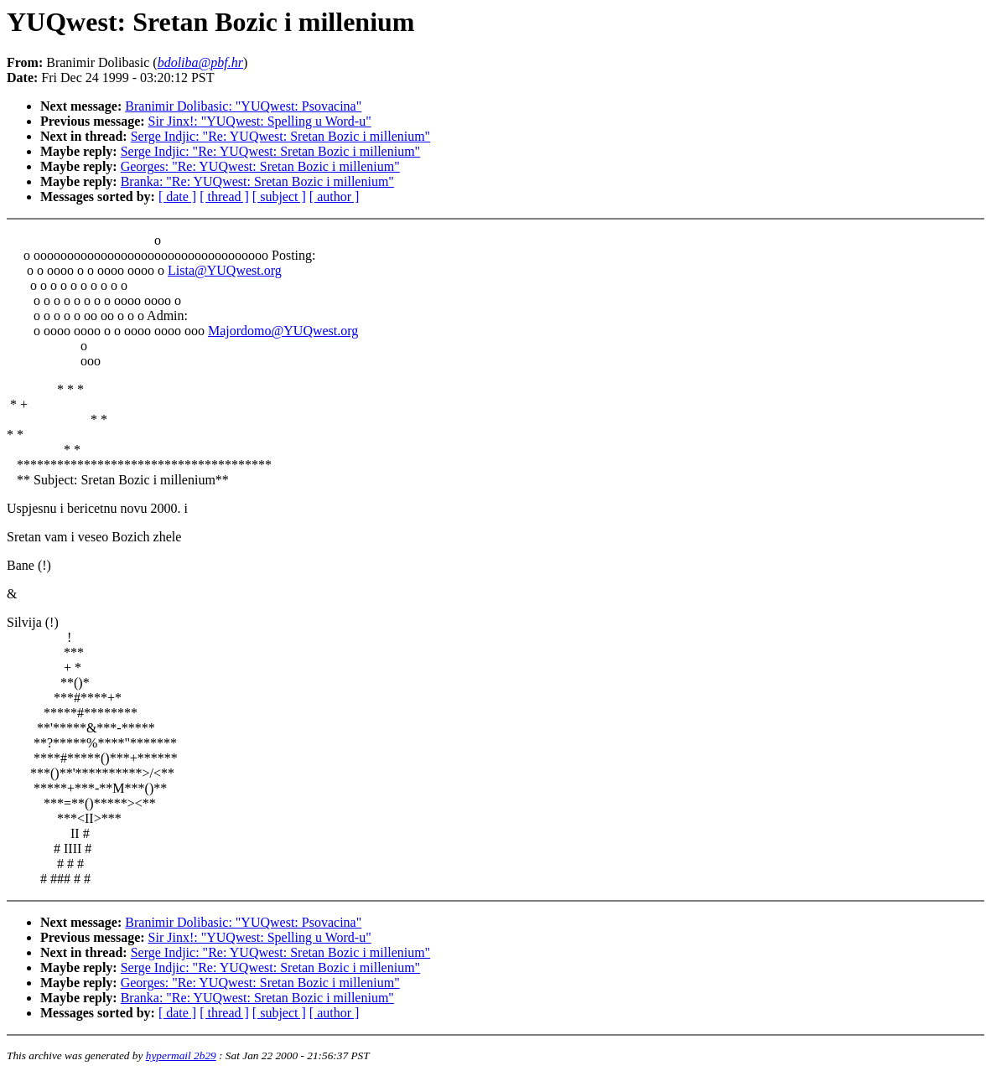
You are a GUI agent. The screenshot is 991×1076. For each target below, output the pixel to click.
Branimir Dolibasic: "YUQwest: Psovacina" (243, 106)
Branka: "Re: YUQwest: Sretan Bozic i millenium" (257, 181)
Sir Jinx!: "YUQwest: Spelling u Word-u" (259, 121)
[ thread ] (224, 196)
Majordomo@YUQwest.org (283, 330)
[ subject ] (279, 196)
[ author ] (334, 196)
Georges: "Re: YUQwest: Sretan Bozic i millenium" (260, 166)
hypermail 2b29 (181, 1055)
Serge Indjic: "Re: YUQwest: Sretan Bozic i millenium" (280, 136)
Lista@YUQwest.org (225, 270)
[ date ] (177, 196)
